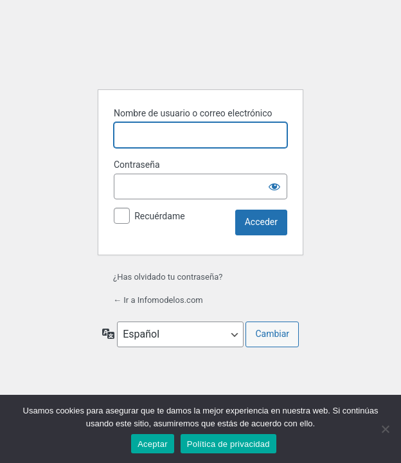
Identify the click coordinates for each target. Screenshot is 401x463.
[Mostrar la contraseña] (274, 186)
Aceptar (153, 444)
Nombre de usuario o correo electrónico (193, 113)
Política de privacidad (228, 444)
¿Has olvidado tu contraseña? (167, 277)
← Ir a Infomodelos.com (158, 300)
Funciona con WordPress (200, 47)
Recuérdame (159, 216)
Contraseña (137, 164)
